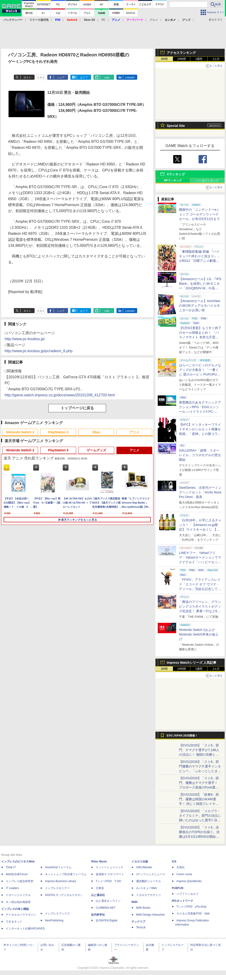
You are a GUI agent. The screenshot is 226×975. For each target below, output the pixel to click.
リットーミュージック (109, 867)
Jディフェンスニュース (150, 874)
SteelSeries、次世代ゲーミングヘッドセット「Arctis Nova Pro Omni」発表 (200, 492)
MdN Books (143, 907)
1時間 (164, 59)
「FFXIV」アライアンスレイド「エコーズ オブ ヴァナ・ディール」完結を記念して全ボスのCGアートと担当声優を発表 (200, 589)
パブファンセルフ (187, 894)
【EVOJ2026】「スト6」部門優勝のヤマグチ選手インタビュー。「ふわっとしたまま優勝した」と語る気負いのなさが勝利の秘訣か (200, 771)
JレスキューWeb (146, 888)
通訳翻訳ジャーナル (148, 881)
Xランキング (176, 174)
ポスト (27, 77)
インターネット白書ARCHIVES (25, 928)
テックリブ (138, 921)
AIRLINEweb (144, 867)
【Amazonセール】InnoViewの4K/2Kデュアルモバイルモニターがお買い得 (199, 305)
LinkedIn (130, 77)
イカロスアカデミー (148, 895)
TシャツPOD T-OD (108, 881)
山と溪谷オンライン (108, 900)
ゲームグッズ (96, 450)
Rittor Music (99, 861)
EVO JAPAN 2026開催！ (182, 735)
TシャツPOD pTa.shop (191, 906)
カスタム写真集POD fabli (193, 913)
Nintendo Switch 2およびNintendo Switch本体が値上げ (198, 634)
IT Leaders (12, 888)
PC (103, 19)
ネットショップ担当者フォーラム (65, 874)
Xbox (96, 432)
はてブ (84, 77)
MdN (134, 902)
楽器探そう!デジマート (110, 874)
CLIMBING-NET (106, 907)
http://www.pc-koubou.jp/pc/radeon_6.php (38, 351)
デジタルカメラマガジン (21, 914)
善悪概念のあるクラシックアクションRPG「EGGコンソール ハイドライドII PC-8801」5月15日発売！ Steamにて (200, 411)
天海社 (180, 867)
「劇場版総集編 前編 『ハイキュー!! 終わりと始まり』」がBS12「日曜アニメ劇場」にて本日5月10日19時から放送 (199, 261)
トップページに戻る (77, 408)
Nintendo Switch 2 (20, 432)
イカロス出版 (139, 861)
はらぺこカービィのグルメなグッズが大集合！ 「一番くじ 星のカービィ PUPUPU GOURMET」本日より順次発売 (200, 374)
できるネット (14, 921)
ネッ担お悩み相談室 (18, 902)
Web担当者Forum (17, 874)
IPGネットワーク (182, 900)
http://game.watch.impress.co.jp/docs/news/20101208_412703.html (60, 395)
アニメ (134, 432)
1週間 (198, 59)
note (106, 77)
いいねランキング (207, 180)
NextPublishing (54, 920)
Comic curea (184, 874)
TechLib (141, 927)
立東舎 (100, 888)
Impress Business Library (60, 881)
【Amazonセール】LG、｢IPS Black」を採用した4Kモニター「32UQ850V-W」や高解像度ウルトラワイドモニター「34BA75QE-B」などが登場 (200, 288)
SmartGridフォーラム (58, 867)
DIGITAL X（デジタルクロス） (64, 895)
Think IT (11, 867)
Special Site (176, 126)
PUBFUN (177, 888)
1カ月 (216, 59)
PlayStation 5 (58, 432)
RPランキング (173, 180)
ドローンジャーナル (18, 895)
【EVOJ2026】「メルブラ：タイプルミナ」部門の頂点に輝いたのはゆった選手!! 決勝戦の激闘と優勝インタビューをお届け (200, 820)
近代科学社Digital (106, 920)
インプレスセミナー (57, 888)
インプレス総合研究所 (19, 881)
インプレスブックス (57, 913)
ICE (174, 861)
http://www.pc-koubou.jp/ (25, 339)
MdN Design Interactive (150, 914)
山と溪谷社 (98, 895)
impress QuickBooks (189, 881)
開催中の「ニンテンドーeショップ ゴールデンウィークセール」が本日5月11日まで (199, 214)
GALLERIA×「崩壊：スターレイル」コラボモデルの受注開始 (200, 455)
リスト (41, 77)
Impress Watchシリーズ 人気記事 (191, 662)
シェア (61, 77)
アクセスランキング (181, 53)
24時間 (181, 59)
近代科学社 (98, 914)
